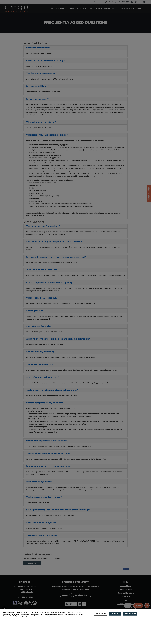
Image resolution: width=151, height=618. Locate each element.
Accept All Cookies (130, 615)
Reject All (115, 615)
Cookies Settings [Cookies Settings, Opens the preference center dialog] (100, 615)
